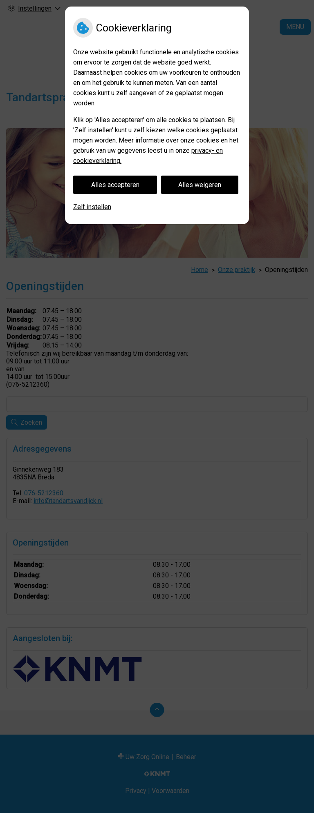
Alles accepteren (115, 185)
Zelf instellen (92, 207)
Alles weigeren (199, 185)
